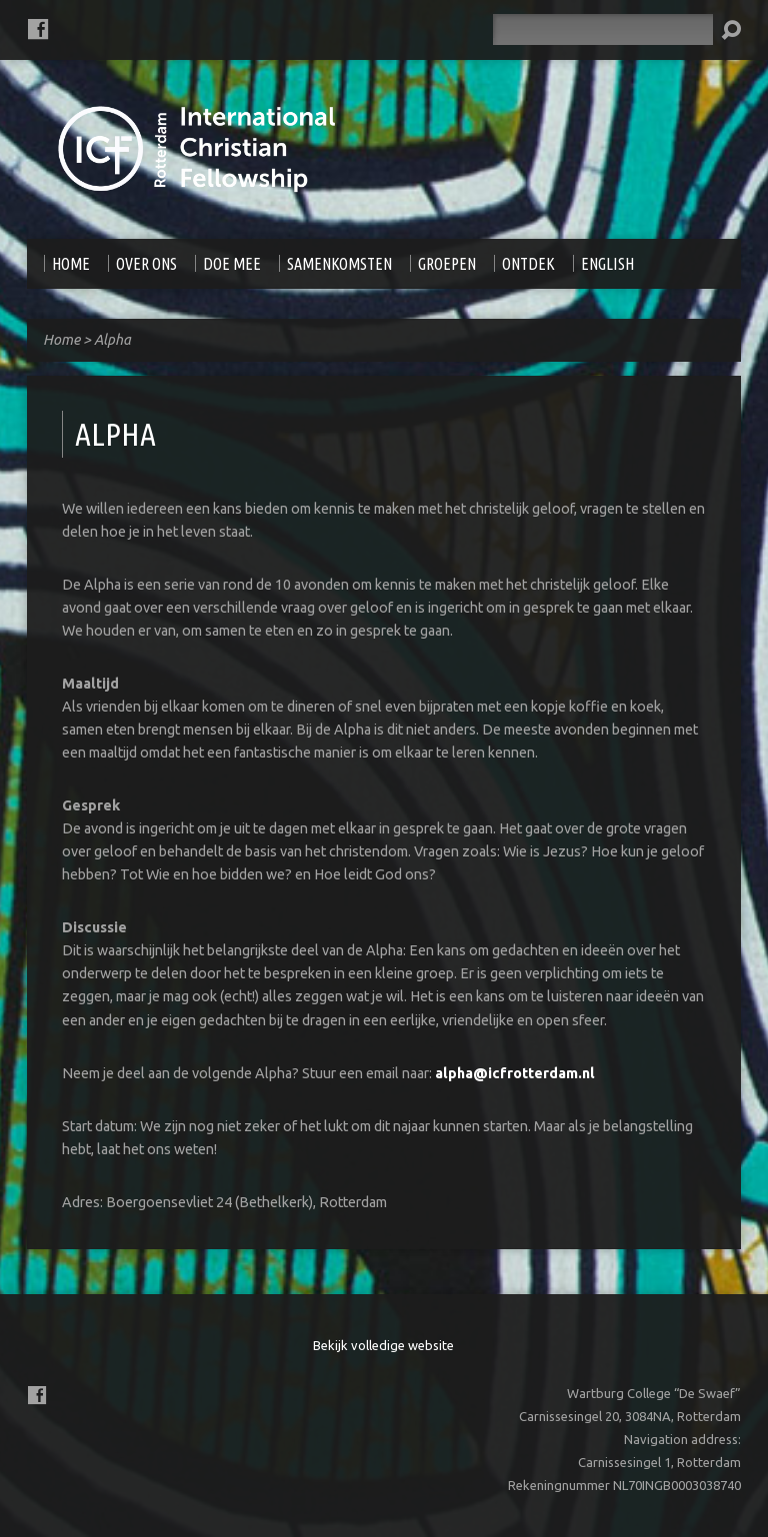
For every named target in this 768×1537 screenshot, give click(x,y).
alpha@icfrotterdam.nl (515, 1073)
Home (61, 340)
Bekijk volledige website (383, 1345)
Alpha (112, 340)
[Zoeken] (603, 29)
